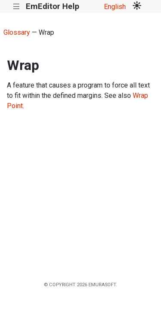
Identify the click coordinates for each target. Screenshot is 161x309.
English (115, 7)
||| (16, 6)
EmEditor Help (52, 6)
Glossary (16, 32)
